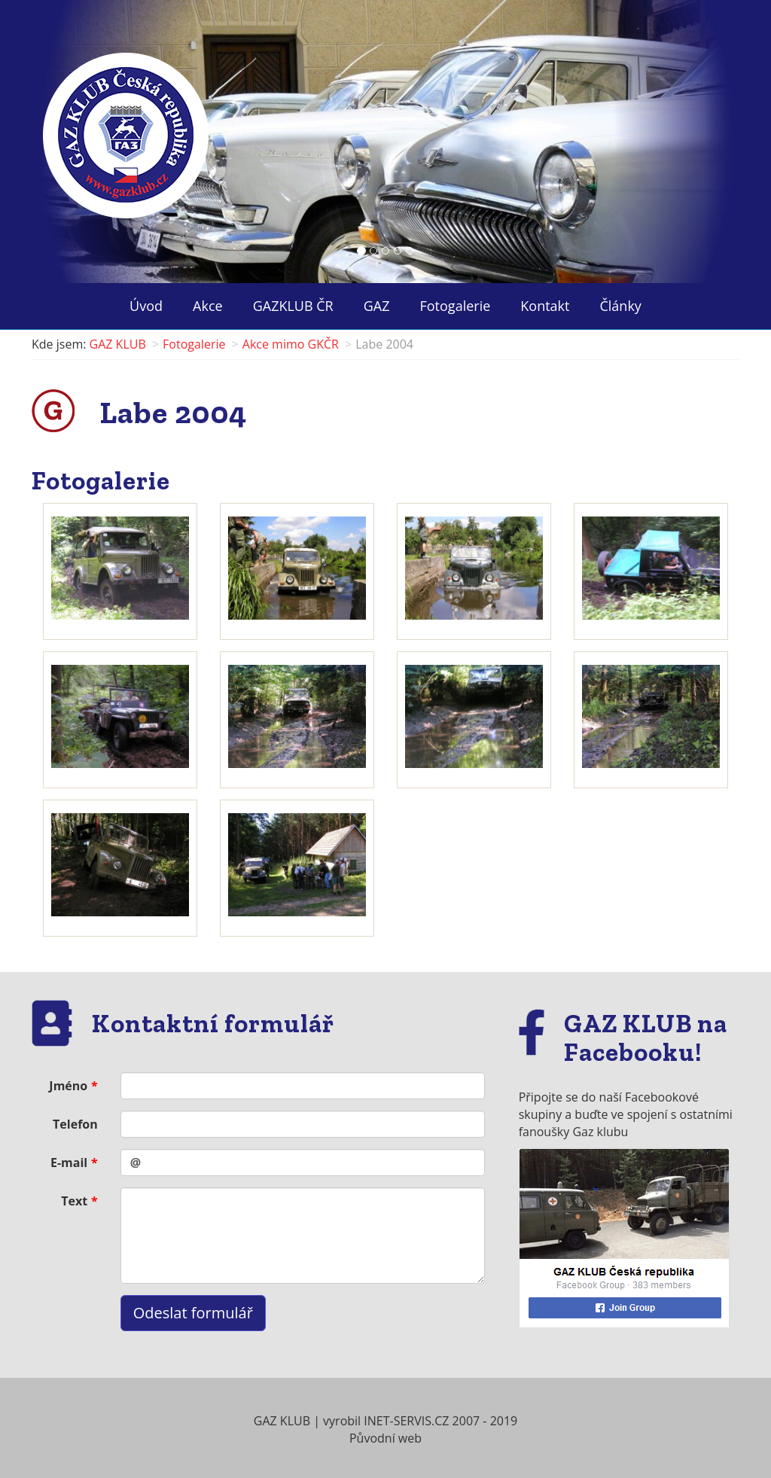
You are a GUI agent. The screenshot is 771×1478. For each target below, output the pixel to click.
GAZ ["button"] (377, 306)
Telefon (75, 1124)
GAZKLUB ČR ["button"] (293, 306)
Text (74, 1201)
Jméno (68, 1085)
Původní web (385, 1438)
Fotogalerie (455, 306)
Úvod (146, 306)
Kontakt (544, 306)
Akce (208, 306)
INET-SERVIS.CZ (406, 1420)
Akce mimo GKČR (290, 344)
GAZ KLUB (118, 344)
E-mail (68, 1162)
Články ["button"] (620, 306)
